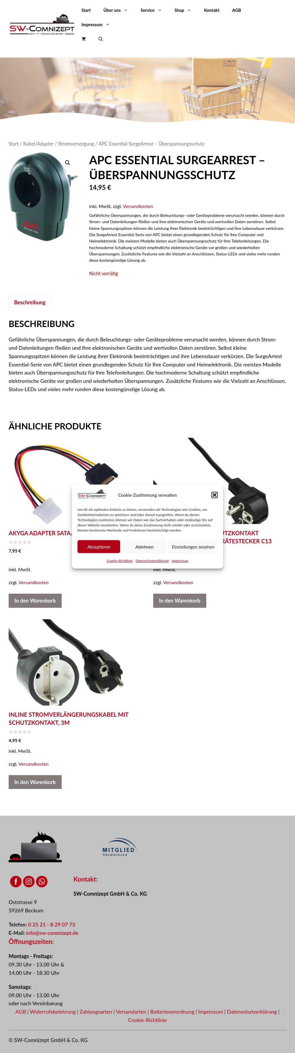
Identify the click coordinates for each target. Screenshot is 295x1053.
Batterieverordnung (173, 1011)
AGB (236, 10)
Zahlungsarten (97, 1011)
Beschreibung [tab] (30, 302)
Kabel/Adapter (38, 144)
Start (86, 10)
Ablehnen (144, 546)
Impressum (180, 561)
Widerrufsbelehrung (53, 1011)
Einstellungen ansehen (193, 546)
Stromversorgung (76, 144)
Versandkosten (138, 206)
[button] (215, 495)
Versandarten (132, 1011)
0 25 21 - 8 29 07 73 (51, 924)
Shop (186, 10)
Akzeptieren (98, 546)
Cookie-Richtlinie (120, 561)
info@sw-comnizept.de (52, 933)
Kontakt (212, 10)
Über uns (118, 10)
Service (154, 10)
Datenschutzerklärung (152, 561)
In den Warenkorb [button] (35, 600)
